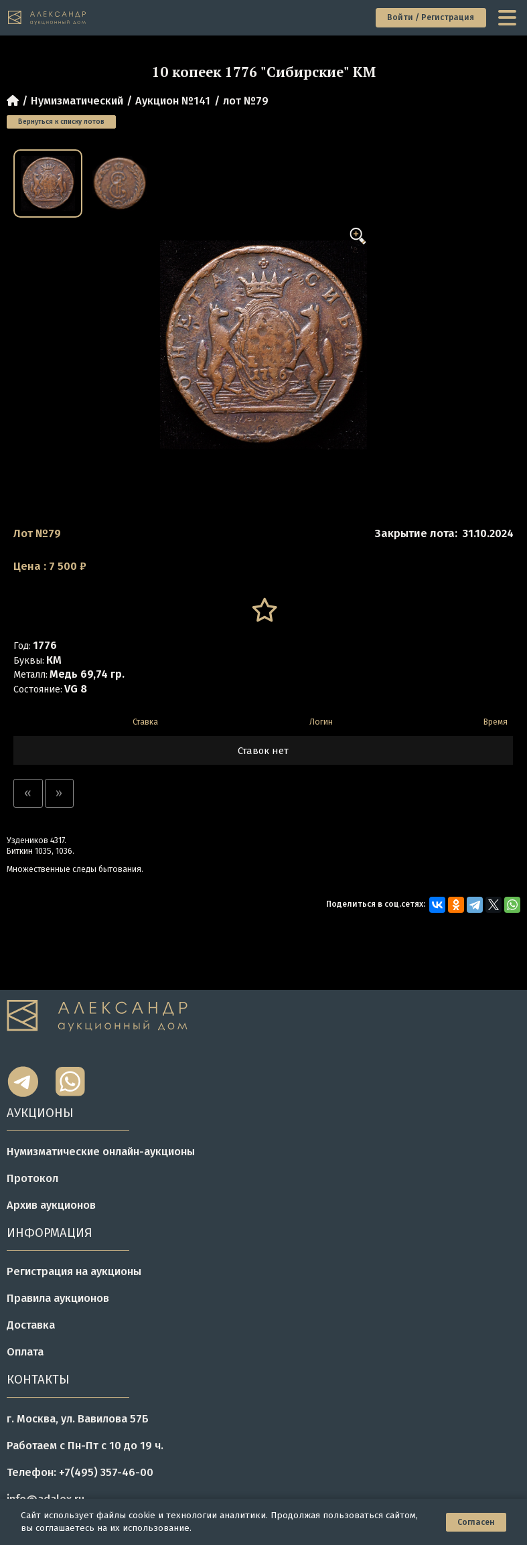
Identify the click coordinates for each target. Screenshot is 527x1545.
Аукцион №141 (172, 100)
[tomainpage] (47, 18)
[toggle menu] (508, 17)
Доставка (31, 1325)
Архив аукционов (51, 1205)
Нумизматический (77, 100)
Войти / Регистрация (430, 17)
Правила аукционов (58, 1298)
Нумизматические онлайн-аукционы (101, 1151)
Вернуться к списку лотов (61, 121)
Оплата (25, 1351)
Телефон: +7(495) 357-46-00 (80, 1472)
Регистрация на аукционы (74, 1271)
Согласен (476, 1522)
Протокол (32, 1178)
